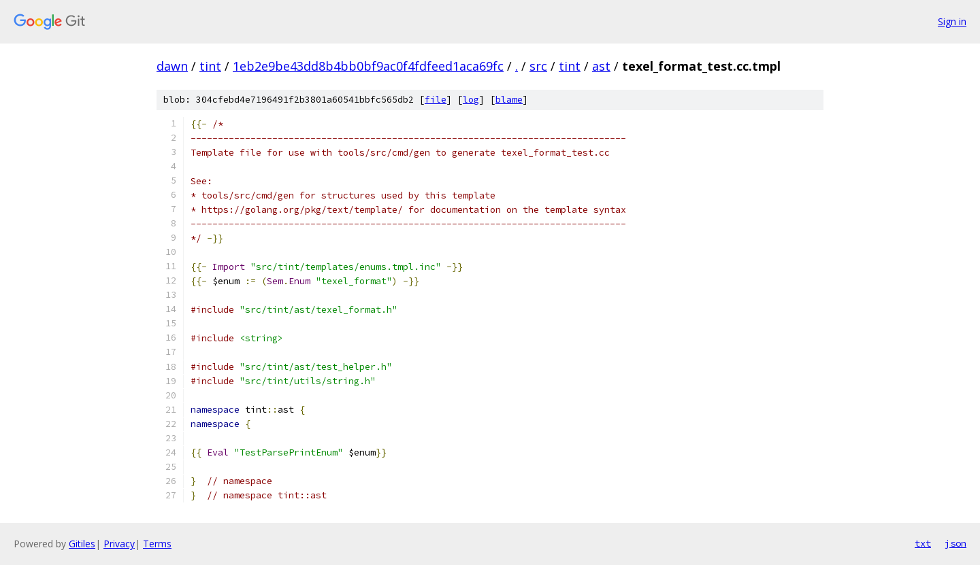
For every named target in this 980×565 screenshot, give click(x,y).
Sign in (952, 21)
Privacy (119, 543)
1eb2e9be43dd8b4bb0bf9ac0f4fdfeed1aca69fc (368, 66)
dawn (172, 66)
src (538, 66)
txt (923, 543)
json (955, 543)
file (435, 99)
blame (509, 99)
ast (601, 66)
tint (210, 66)
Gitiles (82, 543)
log (471, 99)
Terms (157, 543)
